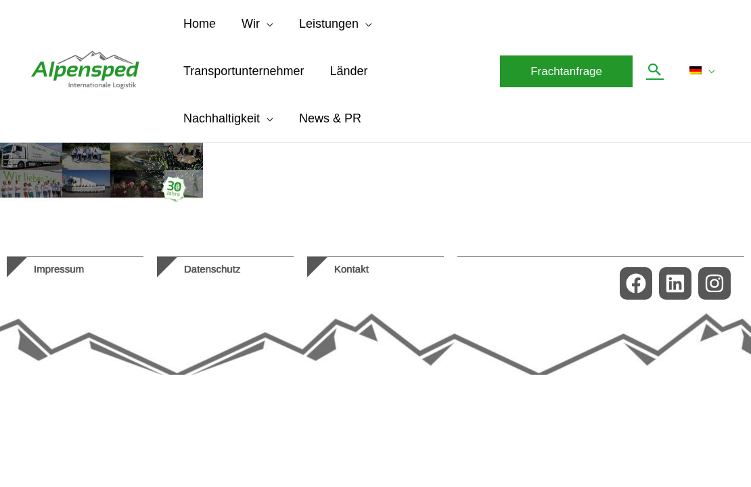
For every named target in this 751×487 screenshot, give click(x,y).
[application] (264, 23)
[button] (569, 71)
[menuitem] (703, 71)
